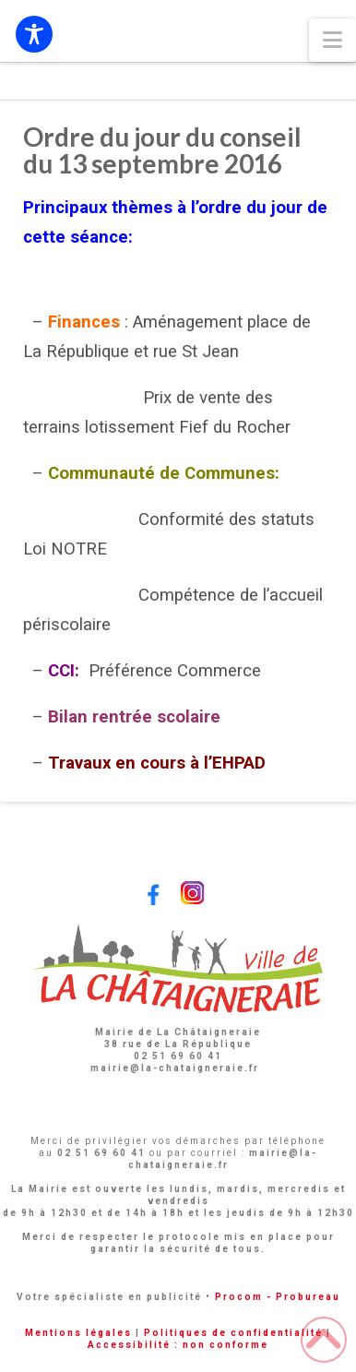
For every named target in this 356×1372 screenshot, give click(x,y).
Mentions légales (78, 1333)
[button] (332, 40)
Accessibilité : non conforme (178, 1345)
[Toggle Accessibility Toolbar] (34, 34)
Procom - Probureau (277, 1297)
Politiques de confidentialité (233, 1333)
